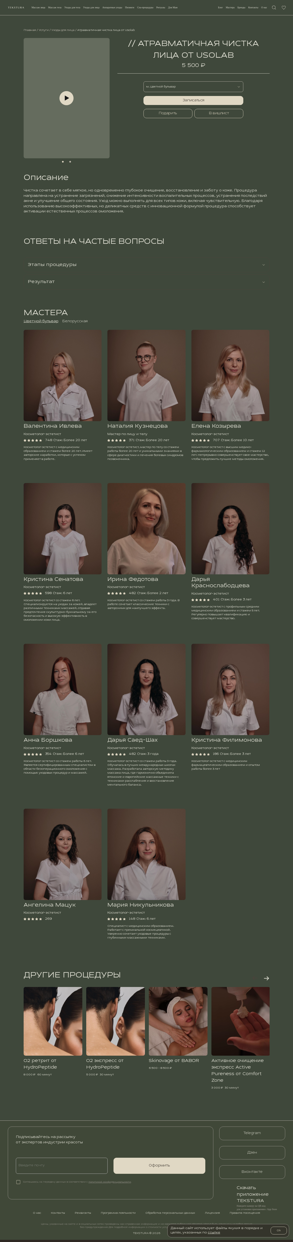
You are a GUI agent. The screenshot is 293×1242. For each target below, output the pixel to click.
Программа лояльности (118, 1215)
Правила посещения (245, 1215)
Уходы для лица (63, 30)
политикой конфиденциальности (109, 1184)
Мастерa (228, 8)
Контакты (252, 8)
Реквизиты (83, 1215)
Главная (30, 30)
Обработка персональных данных (170, 1215)
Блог (219, 8)
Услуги (44, 30)
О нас (263, 8)
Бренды (240, 8)
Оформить (159, 1168)
